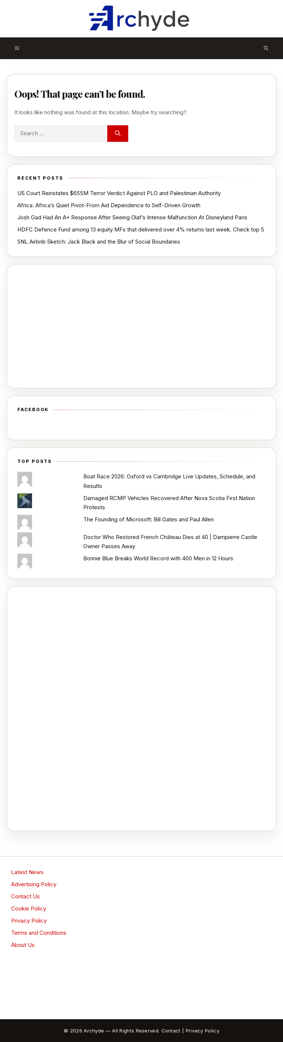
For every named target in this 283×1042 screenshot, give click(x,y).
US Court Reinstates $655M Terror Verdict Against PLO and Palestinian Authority (119, 193)
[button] (266, 48)
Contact (171, 1031)
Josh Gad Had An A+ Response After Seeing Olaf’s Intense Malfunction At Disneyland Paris (132, 217)
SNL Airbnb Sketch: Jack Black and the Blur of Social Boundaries (98, 241)
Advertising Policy (33, 884)
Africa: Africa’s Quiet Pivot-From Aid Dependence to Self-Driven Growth (108, 205)
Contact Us (25, 896)
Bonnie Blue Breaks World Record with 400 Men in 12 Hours (158, 558)
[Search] (117, 133)
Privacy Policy (29, 920)
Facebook (33, 409)
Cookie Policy (28, 908)
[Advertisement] (141, 326)
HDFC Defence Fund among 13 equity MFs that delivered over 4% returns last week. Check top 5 (140, 229)
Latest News (27, 872)
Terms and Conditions (38, 932)
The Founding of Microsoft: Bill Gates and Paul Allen (148, 519)
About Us (23, 944)
